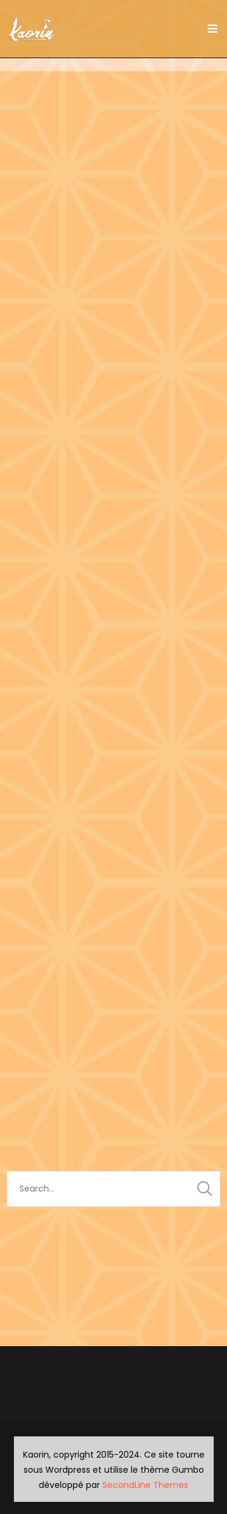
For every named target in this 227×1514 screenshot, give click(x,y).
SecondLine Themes (145, 1485)
